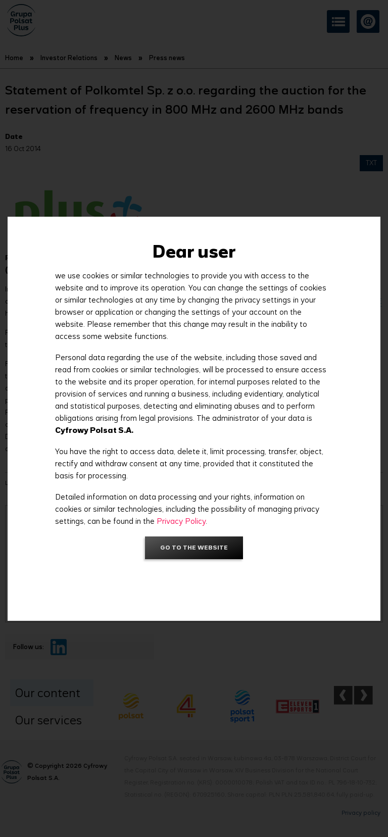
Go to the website (194, 547)
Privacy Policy (181, 521)
